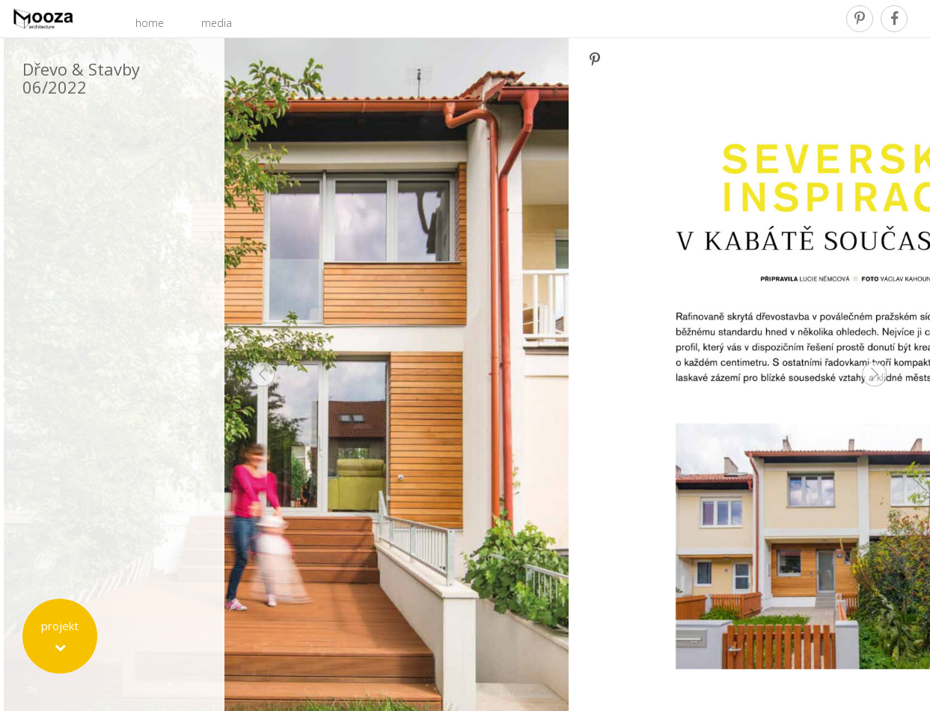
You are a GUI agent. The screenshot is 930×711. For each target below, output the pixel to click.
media (216, 23)
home (149, 23)
